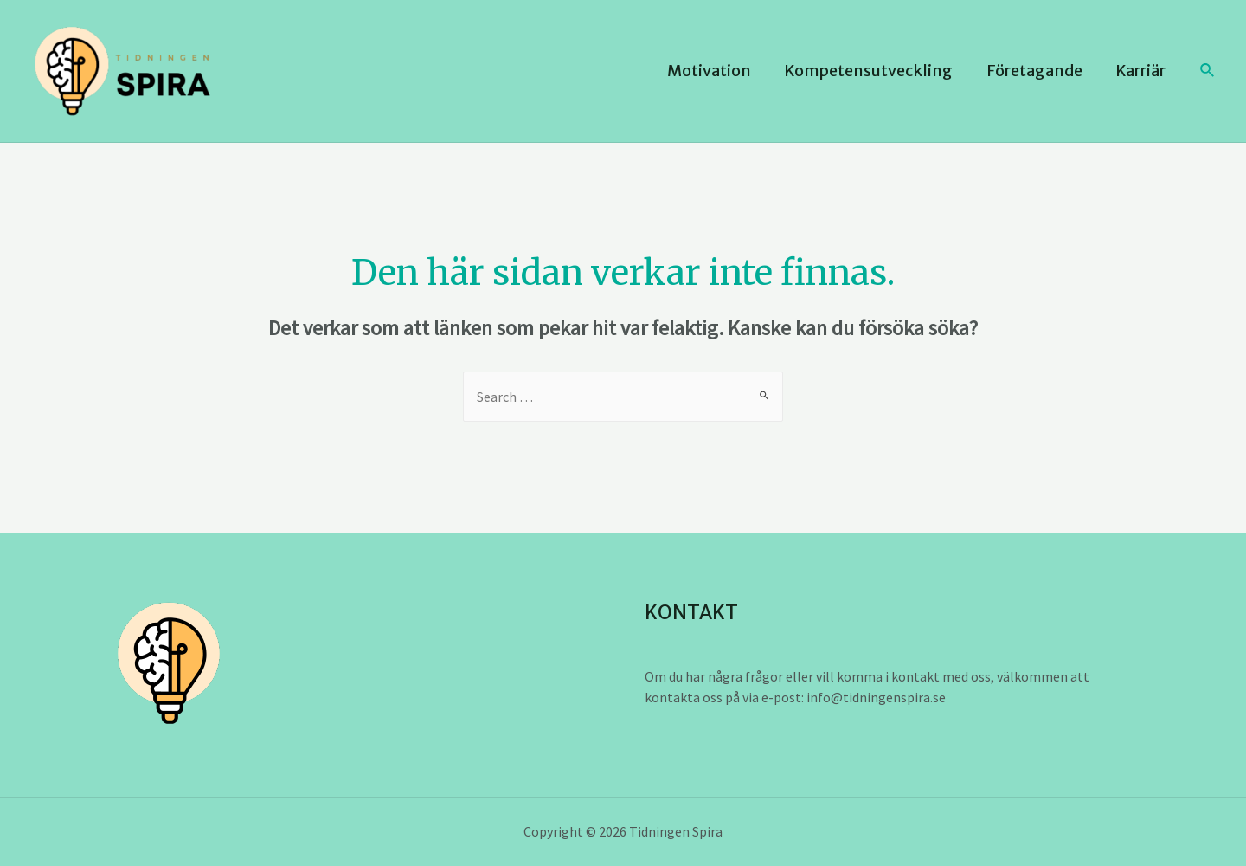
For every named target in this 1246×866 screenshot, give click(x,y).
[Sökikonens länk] (1208, 71)
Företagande (1038, 71)
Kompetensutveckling (874, 71)
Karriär (1142, 71)
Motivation (717, 71)
